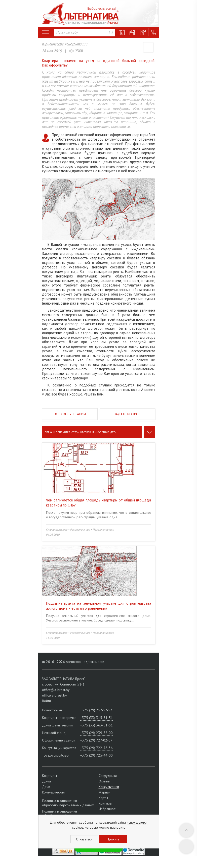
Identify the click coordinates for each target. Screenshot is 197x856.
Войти (46, 701)
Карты (103, 797)
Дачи (46, 786)
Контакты (105, 803)
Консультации (109, 786)
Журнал (104, 792)
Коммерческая (53, 792)
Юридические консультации (65, 44)
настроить (117, 827)
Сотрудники (108, 775)
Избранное (107, 809)
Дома (46, 781)
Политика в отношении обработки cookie (59, 813)
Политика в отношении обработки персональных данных (68, 803)
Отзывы (104, 781)
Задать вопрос (127, 414)
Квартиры (49, 775)
